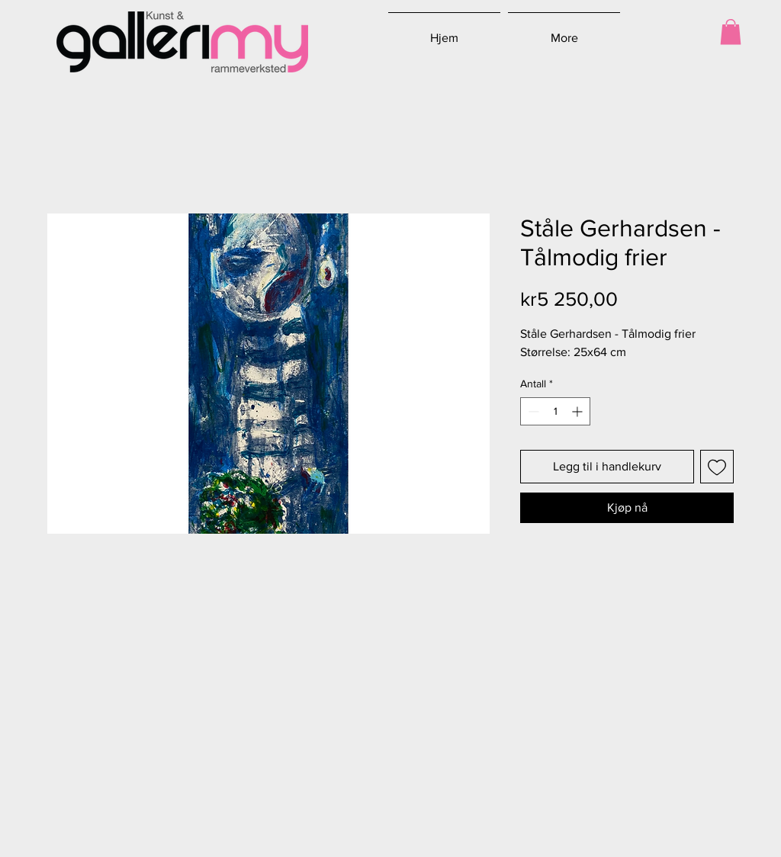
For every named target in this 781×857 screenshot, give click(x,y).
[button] (730, 31)
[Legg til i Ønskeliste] (717, 466)
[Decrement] (532, 411)
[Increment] (578, 411)
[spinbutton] (555, 411)
